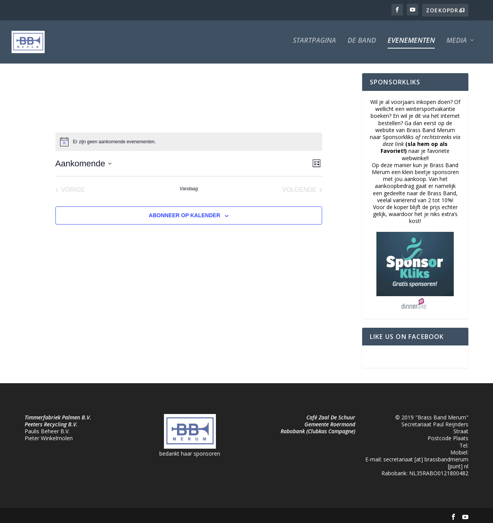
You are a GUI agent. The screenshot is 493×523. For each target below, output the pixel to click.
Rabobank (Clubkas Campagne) (318, 426)
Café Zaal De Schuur (330, 412)
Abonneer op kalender (185, 210)
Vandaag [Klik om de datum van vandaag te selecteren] (189, 183)
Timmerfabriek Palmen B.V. (58, 412)
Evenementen (411, 45)
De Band (362, 45)
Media (456, 45)
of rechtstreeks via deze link (421, 135)
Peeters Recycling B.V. (51, 419)
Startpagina (314, 45)
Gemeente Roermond (329, 419)
